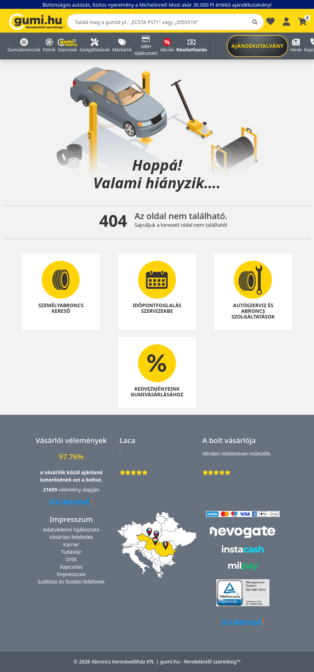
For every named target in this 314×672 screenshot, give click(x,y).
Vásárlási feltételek (71, 537)
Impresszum (71, 574)
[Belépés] (286, 20)
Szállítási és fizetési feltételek (71, 581)
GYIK (71, 559)
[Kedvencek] (270, 23)
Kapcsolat (71, 566)
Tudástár (71, 551)
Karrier (71, 544)
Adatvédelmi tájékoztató (71, 529)
